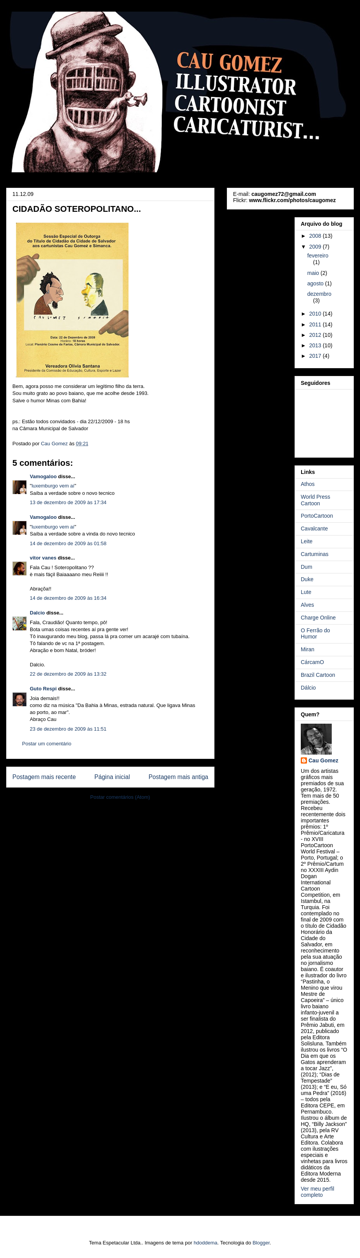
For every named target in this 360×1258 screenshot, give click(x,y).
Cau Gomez (323, 760)
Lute (306, 592)
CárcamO (312, 662)
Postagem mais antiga (178, 777)
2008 (316, 236)
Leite (306, 541)
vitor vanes (43, 558)
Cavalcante (314, 528)
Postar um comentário (46, 744)
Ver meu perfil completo (317, 1192)
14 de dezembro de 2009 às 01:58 (68, 543)
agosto (316, 283)
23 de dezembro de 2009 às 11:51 (68, 729)
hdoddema (205, 1243)
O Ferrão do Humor (315, 633)
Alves (307, 605)
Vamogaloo (43, 476)
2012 (316, 335)
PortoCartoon (317, 516)
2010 (316, 314)
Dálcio (308, 688)
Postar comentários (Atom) (120, 797)
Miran (307, 649)
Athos (308, 484)
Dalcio (37, 613)
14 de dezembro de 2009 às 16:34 (68, 598)
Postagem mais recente (44, 777)
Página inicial (112, 777)
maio (314, 273)
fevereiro (317, 255)
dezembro (319, 294)
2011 (316, 324)
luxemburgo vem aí (53, 486)
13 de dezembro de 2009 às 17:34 (68, 502)
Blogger (260, 1243)
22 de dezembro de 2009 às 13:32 (68, 674)
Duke (307, 579)
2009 (316, 247)
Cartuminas (315, 554)
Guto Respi (43, 689)
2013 (316, 345)
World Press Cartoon (315, 500)
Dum (306, 567)
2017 (316, 356)
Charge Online (318, 617)
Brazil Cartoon (318, 675)
